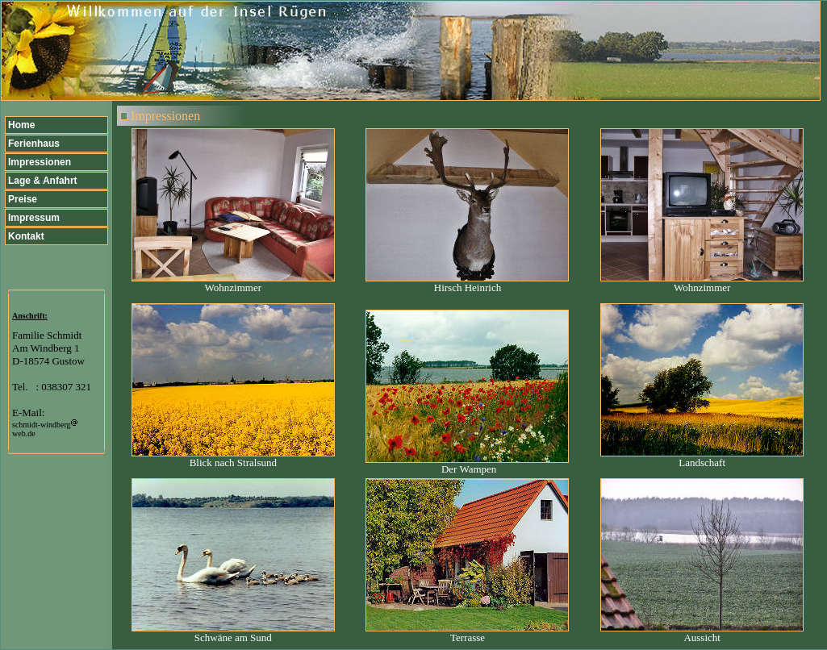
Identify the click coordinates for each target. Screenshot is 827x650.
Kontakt (26, 236)
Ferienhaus (34, 143)
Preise (22, 199)
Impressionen (39, 162)
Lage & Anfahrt (42, 180)
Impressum (34, 217)
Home (21, 125)
